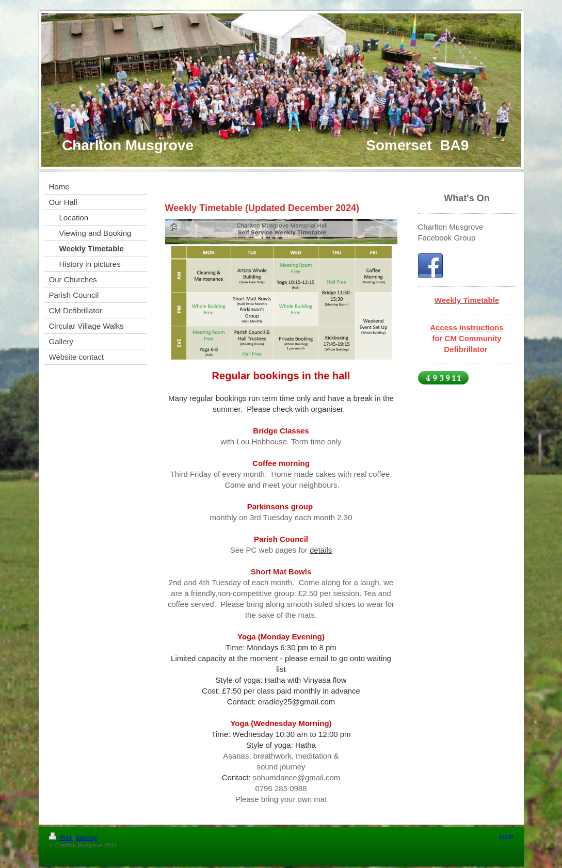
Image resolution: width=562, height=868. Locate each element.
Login (506, 836)
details (321, 549)
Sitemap (86, 837)
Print (61, 837)
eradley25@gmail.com (296, 701)
